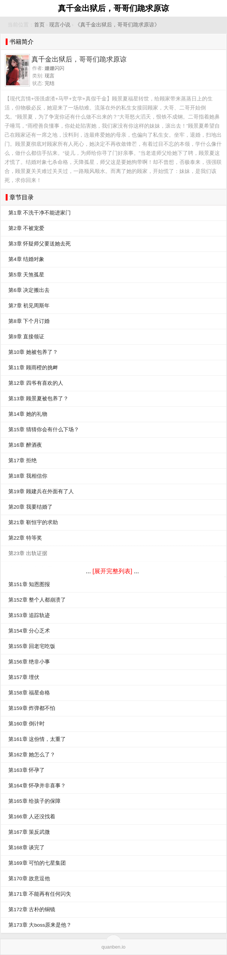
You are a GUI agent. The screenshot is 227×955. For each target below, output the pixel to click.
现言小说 (59, 25)
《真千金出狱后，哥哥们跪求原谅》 (117, 25)
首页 (39, 25)
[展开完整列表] (112, 571)
